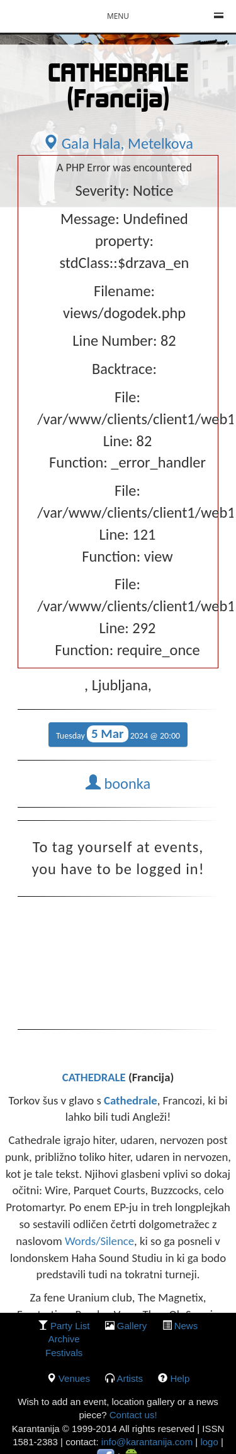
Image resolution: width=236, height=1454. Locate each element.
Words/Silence (99, 1241)
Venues (74, 1378)
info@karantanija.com (147, 1441)
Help (179, 1378)
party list (70, 1325)
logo (209, 1441)
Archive (64, 1339)
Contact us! (132, 1414)
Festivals (63, 1352)
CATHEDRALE (95, 1077)
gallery (132, 1325)
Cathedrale (130, 1100)
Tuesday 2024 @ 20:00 (118, 733)
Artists (129, 1378)
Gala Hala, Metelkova (118, 143)
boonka (118, 783)
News (186, 1325)
